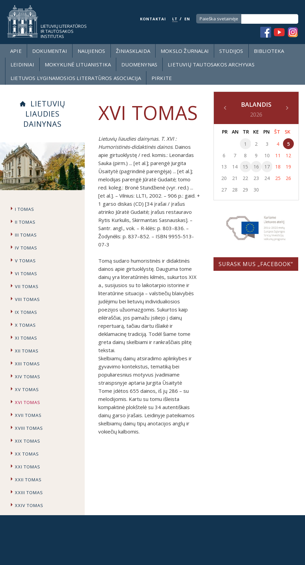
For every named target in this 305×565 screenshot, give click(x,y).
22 (245, 178)
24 (267, 178)
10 (267, 155)
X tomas (25, 325)
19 (288, 166)
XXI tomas (27, 467)
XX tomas (27, 454)
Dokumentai (49, 50)
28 (235, 189)
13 (224, 166)
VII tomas (27, 286)
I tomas (24, 209)
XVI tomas (27, 402)
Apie (16, 50)
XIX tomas (27, 441)
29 (245, 189)
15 (245, 166)
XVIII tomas (29, 428)
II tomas (25, 222)
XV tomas (27, 389)
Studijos (231, 50)
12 (288, 155)
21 (235, 178)
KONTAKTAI (153, 18)
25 (278, 178)
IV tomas (26, 248)
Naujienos (91, 50)
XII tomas (27, 351)
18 (278, 166)
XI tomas (26, 338)
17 (267, 166)
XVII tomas (28, 415)
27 (224, 189)
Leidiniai (22, 64)
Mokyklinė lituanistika (78, 64)
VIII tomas (27, 299)
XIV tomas (27, 377)
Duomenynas (139, 64)
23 (256, 178)
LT (175, 18)
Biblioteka (269, 50)
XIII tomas (27, 364)
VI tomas (26, 273)
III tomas (26, 235)
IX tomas (26, 312)
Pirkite (161, 78)
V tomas (25, 261)
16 (256, 166)
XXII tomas (28, 480)
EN (187, 18)
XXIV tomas (29, 505)
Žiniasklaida (133, 50)
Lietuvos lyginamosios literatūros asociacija (76, 78)
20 (224, 178)
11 (278, 155)
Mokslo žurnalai (185, 50)
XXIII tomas (29, 492)
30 (256, 189)
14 (235, 166)
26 (288, 178)
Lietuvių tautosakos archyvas (211, 64)
